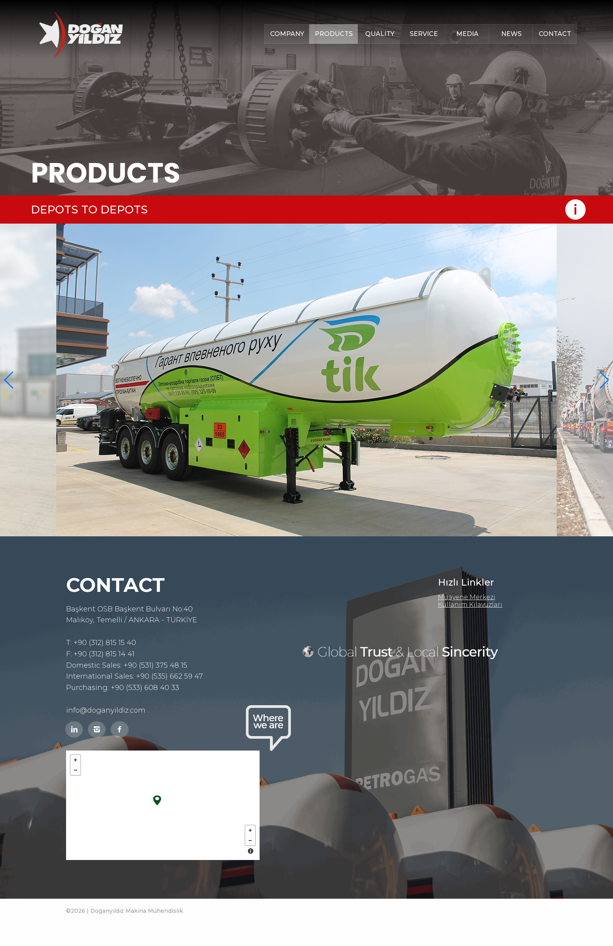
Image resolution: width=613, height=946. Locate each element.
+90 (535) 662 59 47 (169, 676)
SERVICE (424, 34)
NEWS (511, 34)
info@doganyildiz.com (105, 710)
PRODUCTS (334, 34)
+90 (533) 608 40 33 (145, 687)
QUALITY (379, 34)
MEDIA (467, 34)
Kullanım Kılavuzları (470, 604)
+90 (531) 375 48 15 (155, 665)
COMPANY (287, 34)
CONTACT (555, 34)
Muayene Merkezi (466, 597)
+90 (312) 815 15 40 (104, 642)
